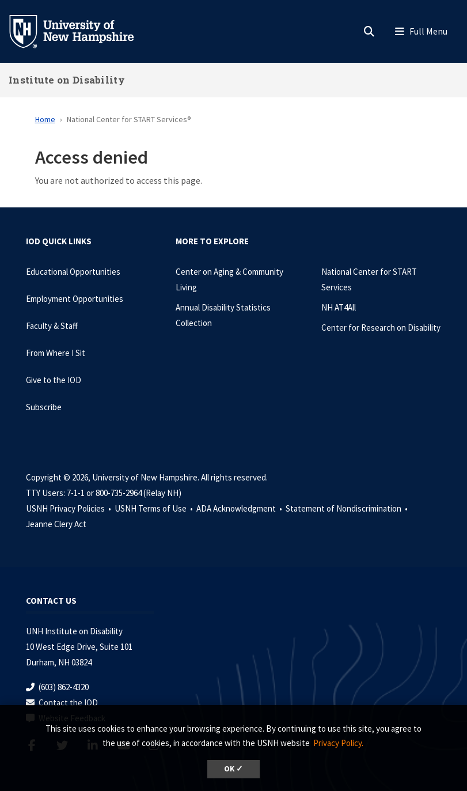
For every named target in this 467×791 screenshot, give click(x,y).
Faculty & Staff (52, 325)
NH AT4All (338, 307)
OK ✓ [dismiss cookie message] (233, 769)
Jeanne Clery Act (56, 523)
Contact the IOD (68, 702)
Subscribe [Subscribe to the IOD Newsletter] (44, 407)
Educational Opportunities (73, 271)
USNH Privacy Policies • (69, 508)
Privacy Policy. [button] (338, 742)
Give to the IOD (53, 379)
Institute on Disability (67, 79)
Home (45, 119)
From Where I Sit (55, 352)
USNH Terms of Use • (155, 508)
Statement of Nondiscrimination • (347, 508)
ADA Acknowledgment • (240, 508)
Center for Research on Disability (381, 327)
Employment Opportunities (74, 298)
